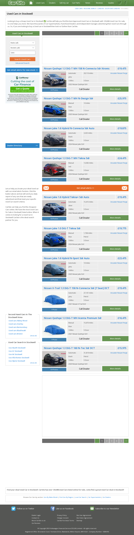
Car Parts (76, 3)
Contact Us (35, 518)
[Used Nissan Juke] (54, 139)
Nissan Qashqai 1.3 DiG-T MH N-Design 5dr (68, 98)
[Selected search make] (22, 43)
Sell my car (64, 3)
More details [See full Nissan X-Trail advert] (115, 308)
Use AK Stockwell (15, 354)
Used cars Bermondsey (18, 327)
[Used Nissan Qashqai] (54, 79)
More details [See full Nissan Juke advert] (115, 149)
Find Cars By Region (66, 497)
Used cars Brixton (16, 334)
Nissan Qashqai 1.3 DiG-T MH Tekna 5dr (67, 158)
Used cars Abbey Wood (18, 320)
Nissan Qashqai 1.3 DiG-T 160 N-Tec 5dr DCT (69, 348)
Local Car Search (80, 497)
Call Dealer (84, 89)
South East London (112, 8)
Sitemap (79, 520)
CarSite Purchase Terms (65, 520)
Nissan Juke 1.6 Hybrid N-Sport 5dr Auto (67, 258)
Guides (111, 3)
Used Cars (40, 3)
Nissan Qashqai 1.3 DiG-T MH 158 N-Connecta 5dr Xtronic (77, 68)
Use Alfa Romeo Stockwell (19, 357)
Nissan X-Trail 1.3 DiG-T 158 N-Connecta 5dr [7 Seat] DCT (76, 288)
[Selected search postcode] (22, 53)
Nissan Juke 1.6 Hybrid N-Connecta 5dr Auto (69, 128)
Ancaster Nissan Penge (118, 73)
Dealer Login (36, 515)
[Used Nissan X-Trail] (54, 299)
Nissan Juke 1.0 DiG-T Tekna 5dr (62, 228)
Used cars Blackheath (17, 330)
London (100, 8)
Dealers (52, 3)
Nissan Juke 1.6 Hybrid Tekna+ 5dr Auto (66, 197)
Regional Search (90, 8)
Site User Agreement (83, 515)
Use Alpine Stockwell (17, 361)
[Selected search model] (22, 48)
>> (126, 33)
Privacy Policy (62, 515)
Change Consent (62, 518)
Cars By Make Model (51, 497)
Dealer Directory (22, 145)
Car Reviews (36, 523)
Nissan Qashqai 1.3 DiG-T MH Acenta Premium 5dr (73, 318)
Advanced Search (22, 63)
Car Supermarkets (94, 497)
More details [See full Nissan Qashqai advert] (115, 89)
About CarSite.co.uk (38, 520)
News (87, 3)
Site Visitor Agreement (84, 518)
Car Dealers (107, 497)
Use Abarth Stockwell (17, 348)
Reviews (99, 3)
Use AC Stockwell (15, 351)
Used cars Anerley (16, 324)
